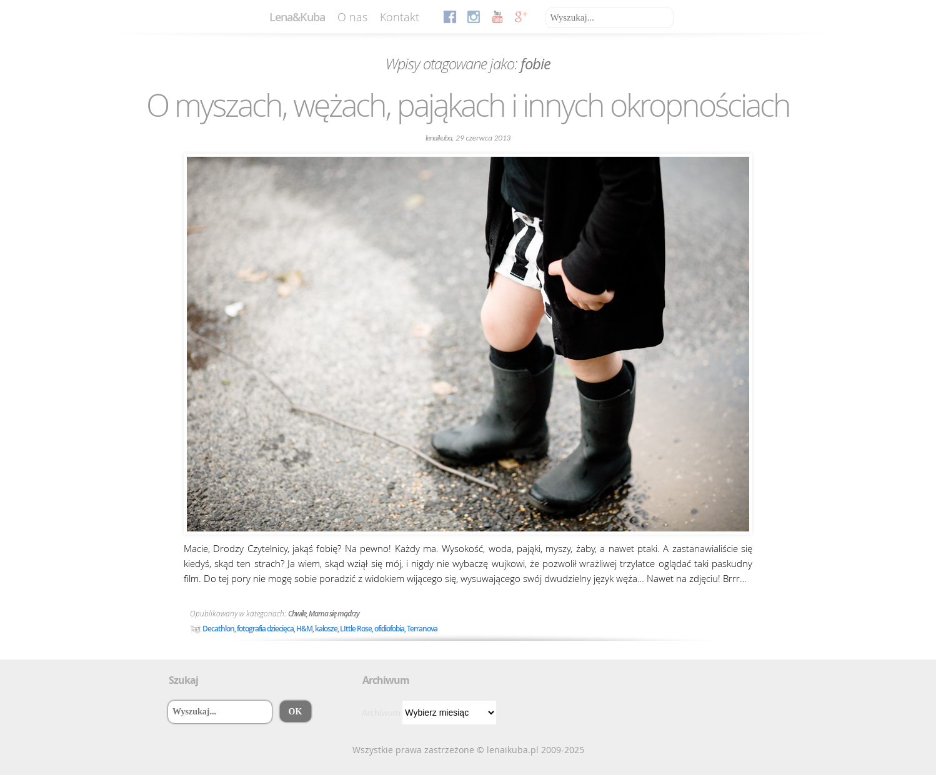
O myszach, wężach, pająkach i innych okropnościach (468, 105)
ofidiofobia (389, 628)
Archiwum (381, 712)
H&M (304, 628)
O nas (352, 16)
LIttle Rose (356, 628)
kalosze (326, 628)
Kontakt (399, 16)
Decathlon (218, 628)
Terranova (422, 628)
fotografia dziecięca (265, 628)
